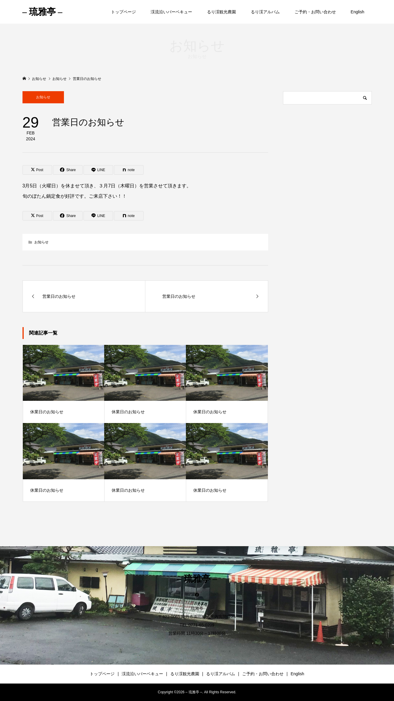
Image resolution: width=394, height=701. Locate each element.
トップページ (123, 11)
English (357, 11)
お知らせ (43, 97)
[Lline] (98, 170)
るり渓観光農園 (221, 11)
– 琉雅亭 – (42, 12)
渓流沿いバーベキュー (171, 11)
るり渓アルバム (265, 11)
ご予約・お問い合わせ (315, 11)
